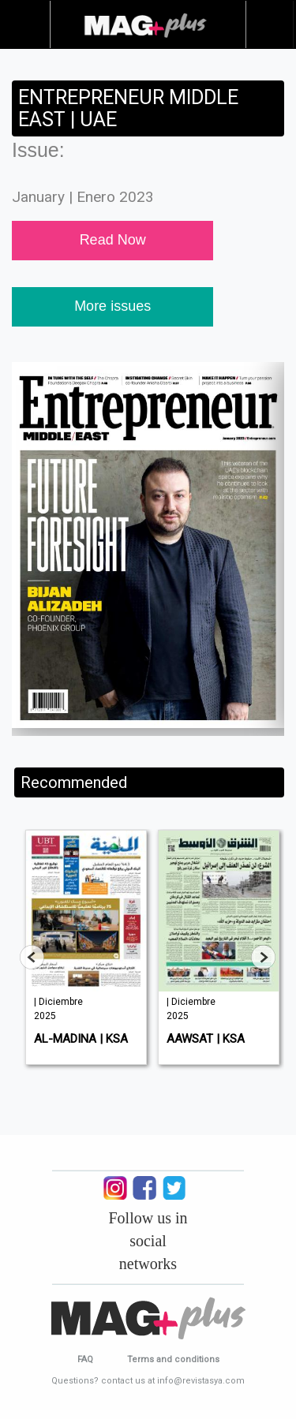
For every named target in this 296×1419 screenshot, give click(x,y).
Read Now (113, 240)
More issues (112, 306)
